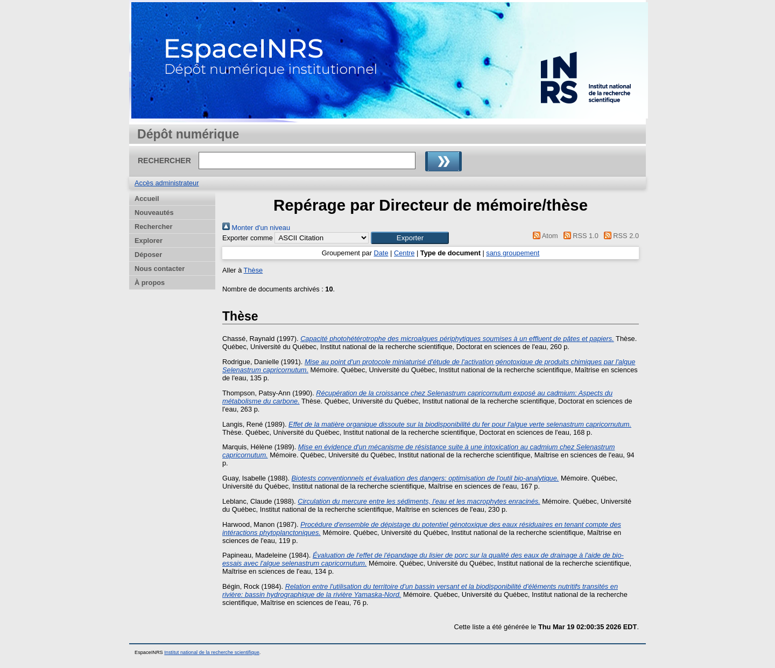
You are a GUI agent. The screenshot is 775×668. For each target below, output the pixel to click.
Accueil (147, 198)
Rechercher (153, 226)
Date (381, 253)
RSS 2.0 (619, 236)
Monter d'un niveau (256, 228)
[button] (410, 238)
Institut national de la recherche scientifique (211, 652)
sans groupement (512, 253)
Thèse (253, 270)
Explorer (149, 240)
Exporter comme (247, 238)
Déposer (148, 254)
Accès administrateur (167, 183)
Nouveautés (154, 212)
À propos (150, 283)
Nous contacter (160, 269)
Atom (544, 236)
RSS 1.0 (579, 236)
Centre (404, 253)
